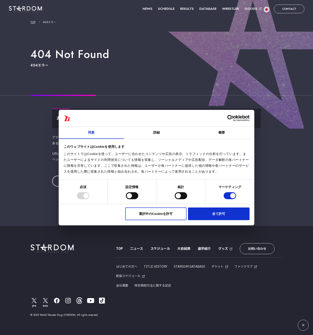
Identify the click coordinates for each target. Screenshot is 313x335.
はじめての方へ (126, 266)
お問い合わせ (257, 249)
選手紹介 (204, 248)
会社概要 (122, 285)
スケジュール (160, 248)
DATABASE (207, 8)
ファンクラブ (243, 266)
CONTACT (289, 9)
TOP (32, 22)
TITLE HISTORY (155, 266)
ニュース (136, 248)
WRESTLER (230, 8)
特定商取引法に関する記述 (153, 285)
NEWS (147, 8)
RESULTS (187, 8)
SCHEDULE (166, 8)
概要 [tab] (221, 132)
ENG (45, 302)
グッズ (223, 248)
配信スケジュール (128, 276)
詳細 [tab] (156, 132)
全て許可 (218, 214)
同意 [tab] (91, 132)
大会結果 (183, 248)
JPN (34, 302)
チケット (217, 266)
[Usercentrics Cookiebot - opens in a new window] (230, 118)
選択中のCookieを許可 (156, 214)
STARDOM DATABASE (189, 266)
